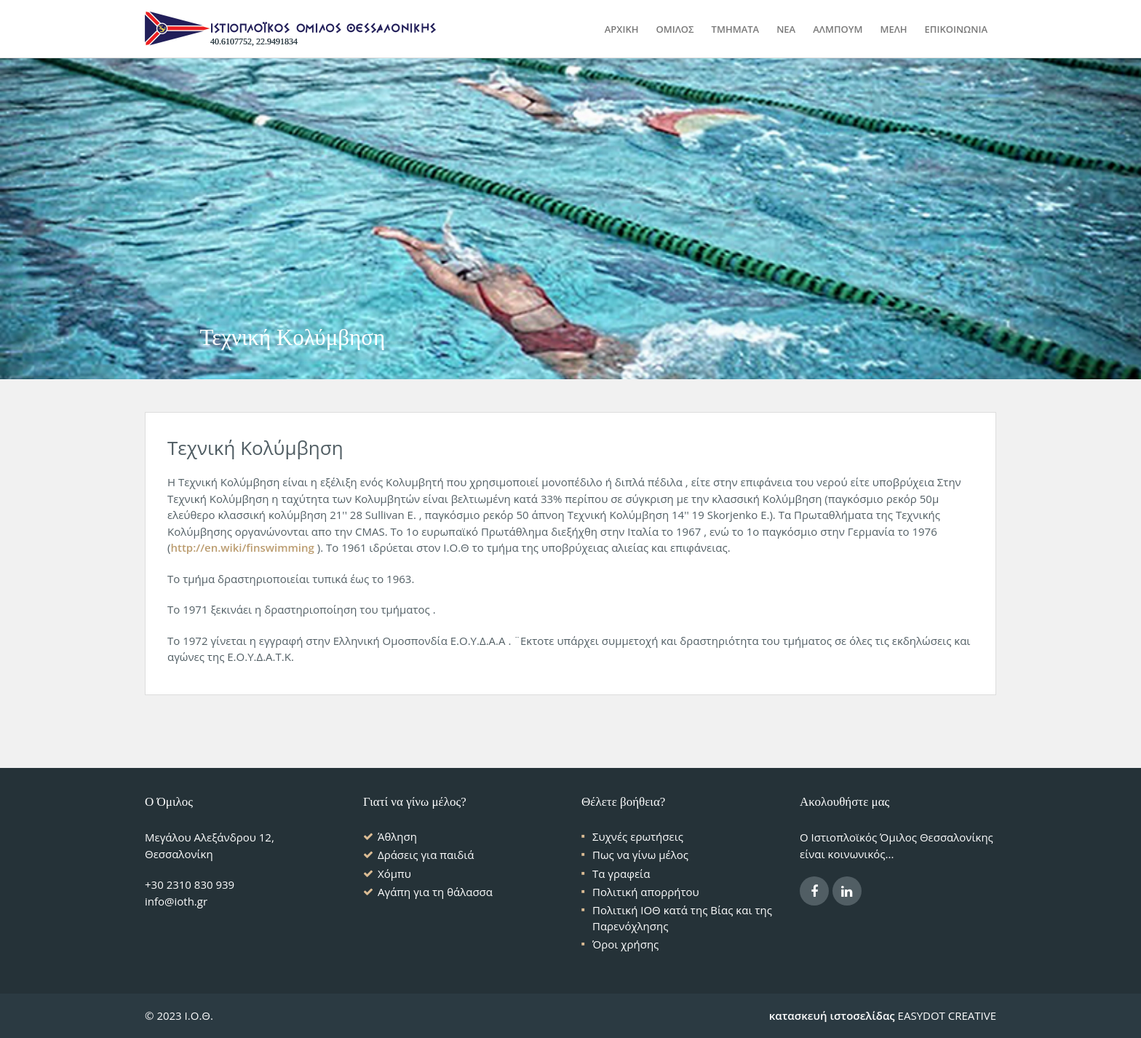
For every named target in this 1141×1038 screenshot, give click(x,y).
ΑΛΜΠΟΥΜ (837, 29)
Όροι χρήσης (625, 944)
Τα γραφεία (621, 873)
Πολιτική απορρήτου (645, 891)
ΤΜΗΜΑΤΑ (736, 29)
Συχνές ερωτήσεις (637, 836)
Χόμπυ (394, 873)
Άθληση (397, 836)
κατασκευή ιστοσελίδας (832, 1015)
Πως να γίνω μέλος (640, 854)
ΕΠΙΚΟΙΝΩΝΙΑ (956, 29)
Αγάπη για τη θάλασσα (435, 891)
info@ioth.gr (176, 901)
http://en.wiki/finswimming (242, 547)
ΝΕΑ (785, 29)
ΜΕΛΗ (893, 29)
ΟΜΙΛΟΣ (674, 29)
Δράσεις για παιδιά (426, 854)
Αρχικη (622, 29)
